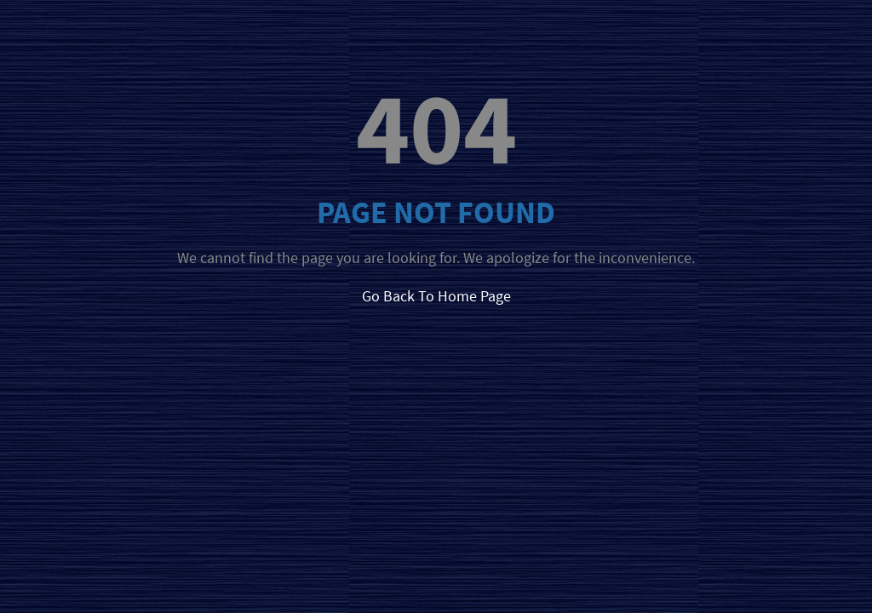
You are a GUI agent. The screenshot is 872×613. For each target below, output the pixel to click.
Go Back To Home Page (436, 296)
